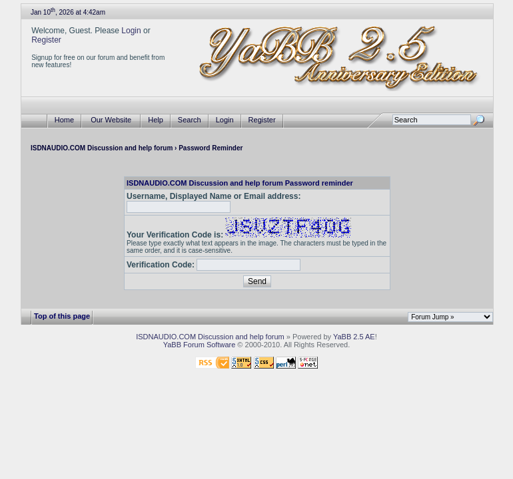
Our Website (111, 120)
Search (189, 120)
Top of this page (62, 316)
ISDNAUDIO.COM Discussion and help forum (102, 148)
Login (131, 30)
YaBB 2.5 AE (354, 337)
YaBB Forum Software (199, 345)
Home (64, 120)
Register (46, 40)
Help (155, 120)
